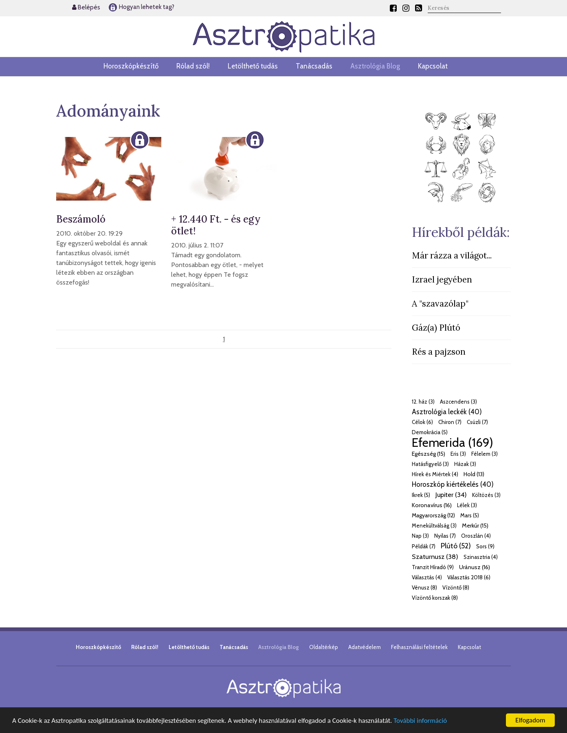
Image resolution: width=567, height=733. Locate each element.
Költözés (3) (486, 495)
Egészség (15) (428, 453)
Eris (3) (458, 453)
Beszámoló (80, 219)
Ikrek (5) (421, 495)
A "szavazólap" (440, 303)
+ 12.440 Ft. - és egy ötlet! (216, 225)
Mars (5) (469, 515)
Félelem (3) (484, 453)
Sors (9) (485, 546)
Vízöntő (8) (455, 587)
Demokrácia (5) (430, 432)
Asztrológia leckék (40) (447, 412)
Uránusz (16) (474, 567)
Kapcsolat (433, 66)
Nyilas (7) (445, 535)
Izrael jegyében (442, 279)
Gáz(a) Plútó (436, 327)
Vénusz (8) (424, 587)
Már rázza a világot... (452, 255)
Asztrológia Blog (375, 66)
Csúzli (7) (477, 422)
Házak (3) (465, 464)
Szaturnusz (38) (435, 556)
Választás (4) (427, 577)
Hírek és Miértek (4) (435, 474)
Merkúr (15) (475, 525)
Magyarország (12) (433, 515)
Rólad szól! (193, 66)
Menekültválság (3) (434, 525)
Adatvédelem (364, 647)
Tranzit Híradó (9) (433, 567)
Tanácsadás (314, 66)
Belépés (86, 7)
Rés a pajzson (439, 351)
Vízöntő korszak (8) (435, 597)
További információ (420, 720)
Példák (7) (423, 546)
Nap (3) (420, 535)
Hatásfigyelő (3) (430, 464)
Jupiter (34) (451, 494)
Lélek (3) (467, 505)
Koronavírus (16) (432, 505)
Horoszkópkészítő (130, 66)
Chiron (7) (450, 422)
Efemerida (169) (452, 442)
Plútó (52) (456, 545)
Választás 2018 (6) (468, 577)
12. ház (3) (423, 401)
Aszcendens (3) (458, 401)
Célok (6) (422, 422)
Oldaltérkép (323, 647)
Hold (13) (474, 474)
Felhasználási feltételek (419, 647)
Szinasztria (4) (481, 557)
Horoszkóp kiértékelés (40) (453, 484)
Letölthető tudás (253, 66)
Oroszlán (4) (476, 535)
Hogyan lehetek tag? (141, 7)
